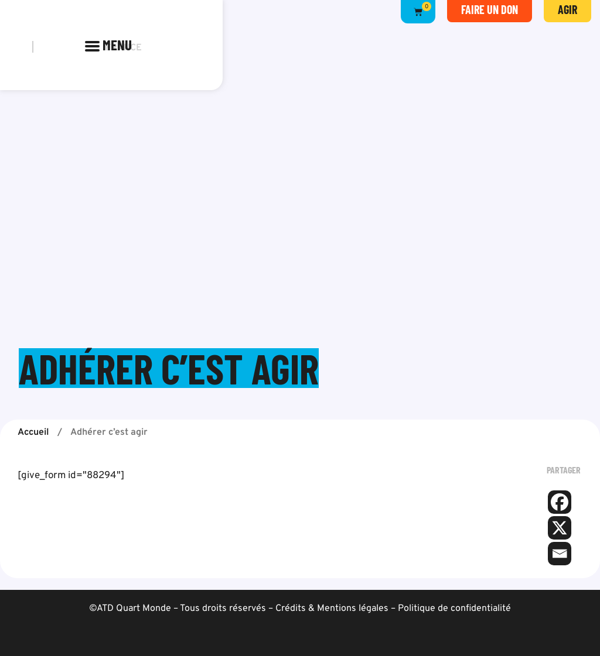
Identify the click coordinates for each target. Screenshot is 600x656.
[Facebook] (559, 502)
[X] (559, 528)
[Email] (559, 553)
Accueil (33, 432)
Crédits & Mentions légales (331, 608)
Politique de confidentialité (454, 608)
